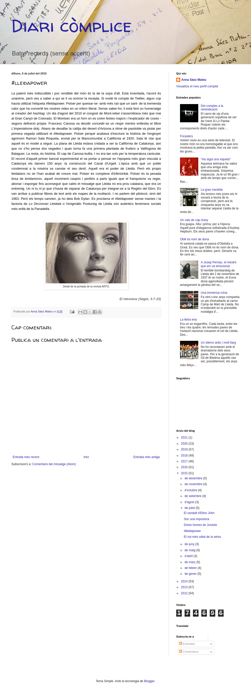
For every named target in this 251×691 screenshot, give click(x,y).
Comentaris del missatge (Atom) (54, 464)
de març (190, 562)
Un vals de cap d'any (194, 220)
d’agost (190, 502)
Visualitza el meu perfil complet (197, 86)
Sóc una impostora (196, 519)
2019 (185, 449)
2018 (185, 455)
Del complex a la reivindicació (212, 107)
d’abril (189, 556)
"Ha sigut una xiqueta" (216, 159)
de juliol (190, 508)
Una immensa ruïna (214, 292)
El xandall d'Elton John (199, 513)
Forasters (186, 136)
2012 (185, 593)
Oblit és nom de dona (194, 239)
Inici (86, 457)
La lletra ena (188, 319)
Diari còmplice (71, 25)
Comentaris (189, 652)
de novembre (194, 484)
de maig (190, 550)
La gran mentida (212, 189)
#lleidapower (192, 531)
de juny (190, 544)
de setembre (193, 496)
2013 (185, 587)
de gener (191, 574)
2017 (185, 461)
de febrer (191, 568)
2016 (185, 467)
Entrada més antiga (146, 457)
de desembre (194, 478)
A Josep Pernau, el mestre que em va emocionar (219, 264)
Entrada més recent (26, 457)
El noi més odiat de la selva (202, 537)
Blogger (149, 681)
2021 (185, 437)
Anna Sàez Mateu (193, 80)
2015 (185, 473)
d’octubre (191, 490)
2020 (185, 443)
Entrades (187, 644)
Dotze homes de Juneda (200, 525)
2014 (185, 581)
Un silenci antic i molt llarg (218, 342)
